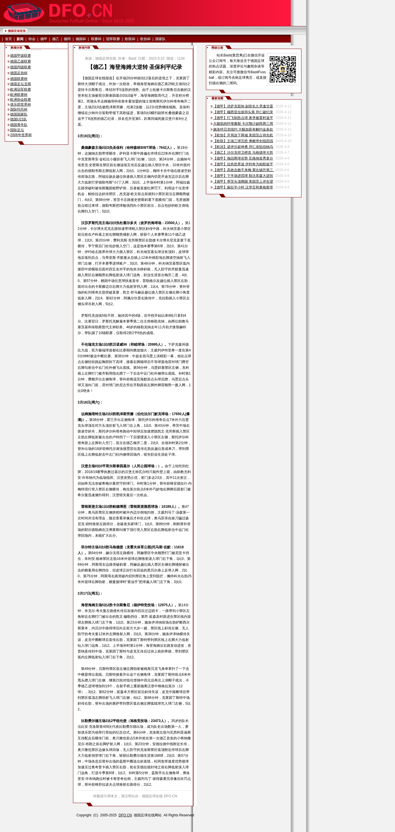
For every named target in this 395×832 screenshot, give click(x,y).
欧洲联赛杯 (19, 95)
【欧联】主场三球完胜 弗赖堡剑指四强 (243, 141)
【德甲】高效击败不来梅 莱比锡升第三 (243, 170)
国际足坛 (17, 130)
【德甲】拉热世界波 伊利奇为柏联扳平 (243, 164)
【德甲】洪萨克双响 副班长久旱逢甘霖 (243, 106)
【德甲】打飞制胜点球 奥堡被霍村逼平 (243, 118)
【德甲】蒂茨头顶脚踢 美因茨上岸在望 (243, 181)
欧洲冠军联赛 (20, 89)
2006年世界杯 (21, 135)
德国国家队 (19, 114)
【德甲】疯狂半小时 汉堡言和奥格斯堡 (243, 187)
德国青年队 (19, 125)
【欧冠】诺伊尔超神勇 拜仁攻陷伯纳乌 (243, 147)
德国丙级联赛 (20, 67)
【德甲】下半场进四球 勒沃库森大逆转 (243, 176)
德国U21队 (18, 119)
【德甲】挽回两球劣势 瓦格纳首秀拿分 (243, 158)
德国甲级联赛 (20, 56)
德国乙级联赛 (20, 61)
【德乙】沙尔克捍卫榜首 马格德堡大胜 (243, 153)
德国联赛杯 (19, 79)
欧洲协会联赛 (20, 100)
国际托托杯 (19, 109)
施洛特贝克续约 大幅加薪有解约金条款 (243, 129)
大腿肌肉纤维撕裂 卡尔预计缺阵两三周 (243, 124)
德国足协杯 (19, 73)
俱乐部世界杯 (20, 104)
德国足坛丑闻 (20, 84)
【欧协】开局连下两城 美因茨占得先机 (243, 135)
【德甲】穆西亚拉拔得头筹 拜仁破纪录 (243, 112)
